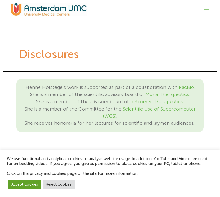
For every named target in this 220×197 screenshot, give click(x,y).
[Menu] (206, 9)
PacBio (186, 87)
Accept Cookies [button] (24, 184)
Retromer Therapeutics (156, 101)
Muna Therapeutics (167, 94)
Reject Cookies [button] (58, 184)
